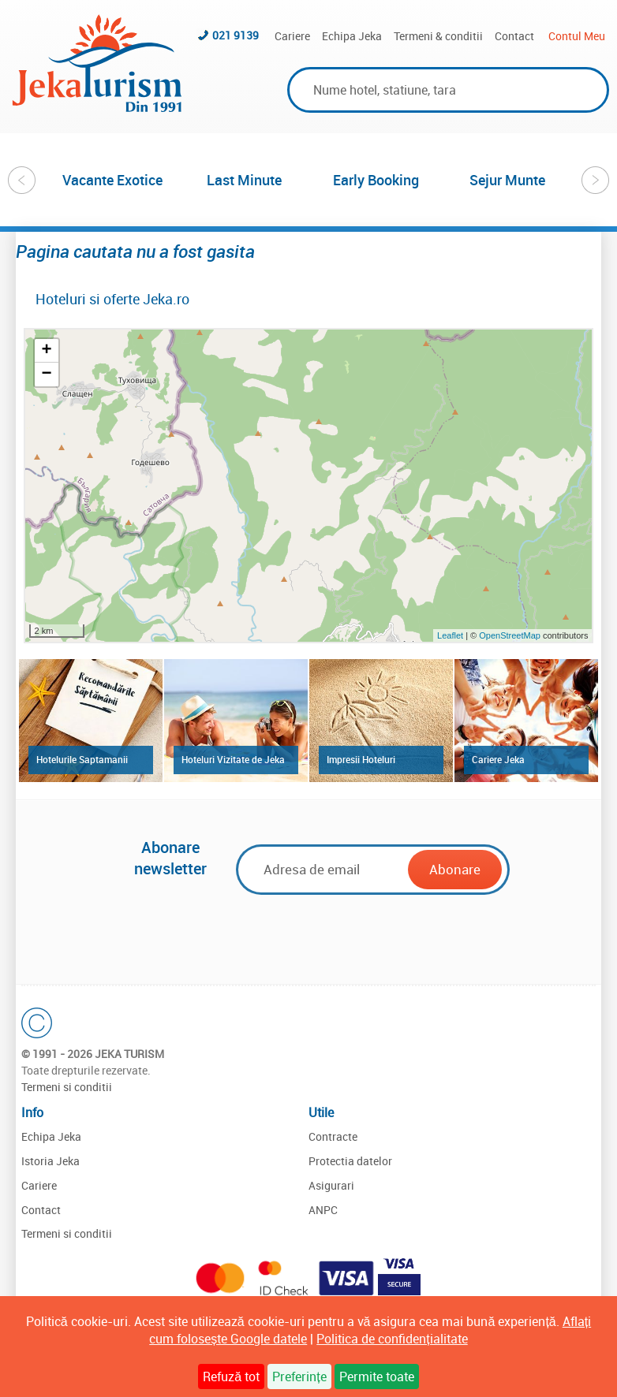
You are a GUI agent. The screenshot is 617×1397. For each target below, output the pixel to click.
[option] (112, 179)
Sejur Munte (507, 179)
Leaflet (450, 635)
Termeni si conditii (66, 1086)
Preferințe (299, 1376)
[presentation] (319, 933)
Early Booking (376, 179)
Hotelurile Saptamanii (82, 759)
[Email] (324, 869)
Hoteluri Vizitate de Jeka (233, 759)
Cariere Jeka (498, 759)
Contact (514, 35)
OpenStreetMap (511, 635)
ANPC (323, 1209)
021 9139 (235, 35)
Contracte (332, 1136)
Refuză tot (231, 1376)
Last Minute (244, 179)
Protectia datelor (350, 1160)
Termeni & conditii (438, 35)
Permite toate (376, 1376)
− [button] (46, 374)
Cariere (292, 35)
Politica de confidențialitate (391, 1338)
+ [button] (46, 351)
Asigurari (331, 1185)
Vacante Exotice (112, 179)
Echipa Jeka (352, 35)
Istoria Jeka (50, 1160)
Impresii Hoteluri (361, 759)
